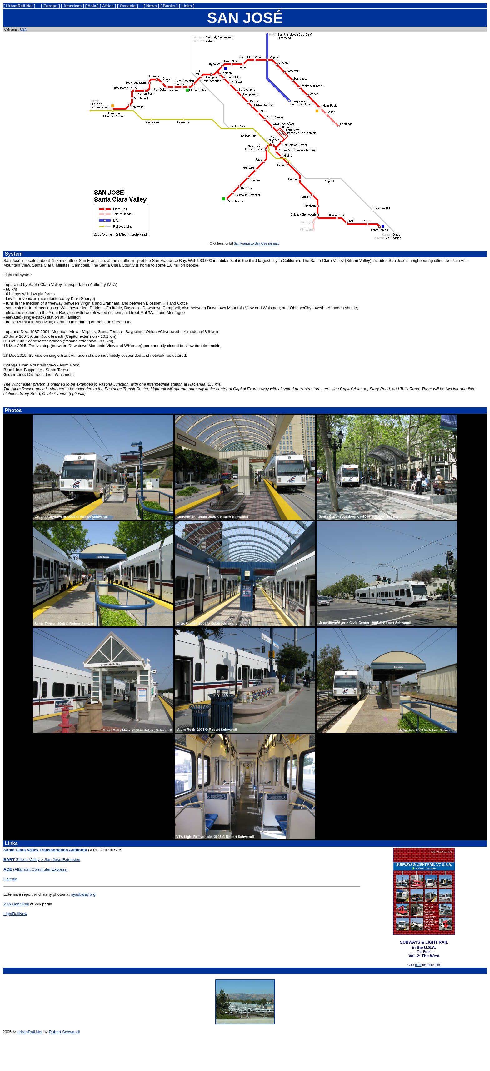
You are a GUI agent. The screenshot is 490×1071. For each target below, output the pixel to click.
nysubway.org (83, 894)
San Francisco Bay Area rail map (256, 243)
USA (23, 29)
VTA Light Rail (16, 904)
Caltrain (10, 879)
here (418, 965)
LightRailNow (15, 913)
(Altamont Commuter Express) (35, 869)
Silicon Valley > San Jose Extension (41, 859)
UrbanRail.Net (29, 1031)
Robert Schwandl (64, 1031)
